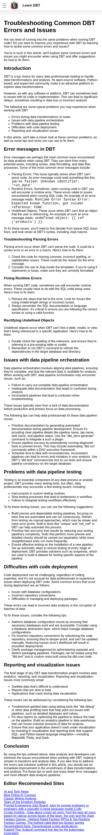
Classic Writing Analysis (20, 798)
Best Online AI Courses (20, 795)
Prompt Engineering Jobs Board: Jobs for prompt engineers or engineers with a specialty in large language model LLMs (46, 807)
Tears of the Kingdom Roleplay (25, 802)
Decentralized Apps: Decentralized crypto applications (41, 826)
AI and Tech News (16, 791)
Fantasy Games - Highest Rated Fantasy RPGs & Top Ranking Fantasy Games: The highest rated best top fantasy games (47, 821)
